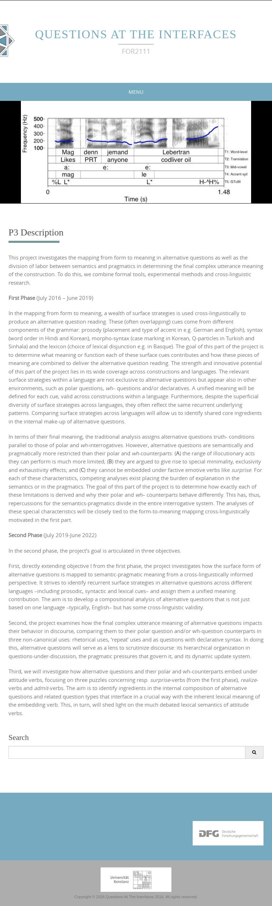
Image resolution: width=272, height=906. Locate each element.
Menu (136, 92)
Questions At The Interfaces (136, 34)
